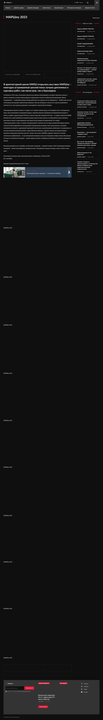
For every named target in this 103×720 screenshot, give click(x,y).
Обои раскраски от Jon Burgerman (85, 159)
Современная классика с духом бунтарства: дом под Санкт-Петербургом (86, 84)
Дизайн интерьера (82, 89)
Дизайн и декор (81, 140)
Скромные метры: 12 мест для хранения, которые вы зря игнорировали (87, 118)
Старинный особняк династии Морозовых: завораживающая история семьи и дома (87, 106)
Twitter (85, 689)
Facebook (86, 684)
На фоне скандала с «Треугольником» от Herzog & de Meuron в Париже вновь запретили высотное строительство (87, 171)
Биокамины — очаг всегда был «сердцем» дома (87, 137)
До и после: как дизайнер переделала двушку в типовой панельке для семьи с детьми (87, 148)
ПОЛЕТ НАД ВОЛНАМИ (85, 44)
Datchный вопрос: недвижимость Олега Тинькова (84, 60)
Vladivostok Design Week (85, 51)
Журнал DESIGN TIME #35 (86, 29)
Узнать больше (43, 706)
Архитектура (96, 18)
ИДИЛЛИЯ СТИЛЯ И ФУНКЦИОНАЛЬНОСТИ (85, 128)
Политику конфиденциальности (24, 691)
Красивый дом (81, 31)
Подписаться (29, 688)
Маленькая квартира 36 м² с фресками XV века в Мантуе (46, 697)
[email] (15, 688)
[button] (87, 2)
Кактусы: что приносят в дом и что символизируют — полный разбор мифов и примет (87, 72)
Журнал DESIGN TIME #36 (86, 36)
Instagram (86, 687)
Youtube (86, 692)
